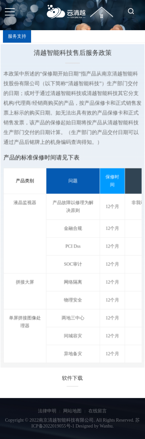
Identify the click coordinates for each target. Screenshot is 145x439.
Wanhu (106, 426)
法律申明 (47, 410)
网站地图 (72, 410)
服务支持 (17, 36)
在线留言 (97, 410)
